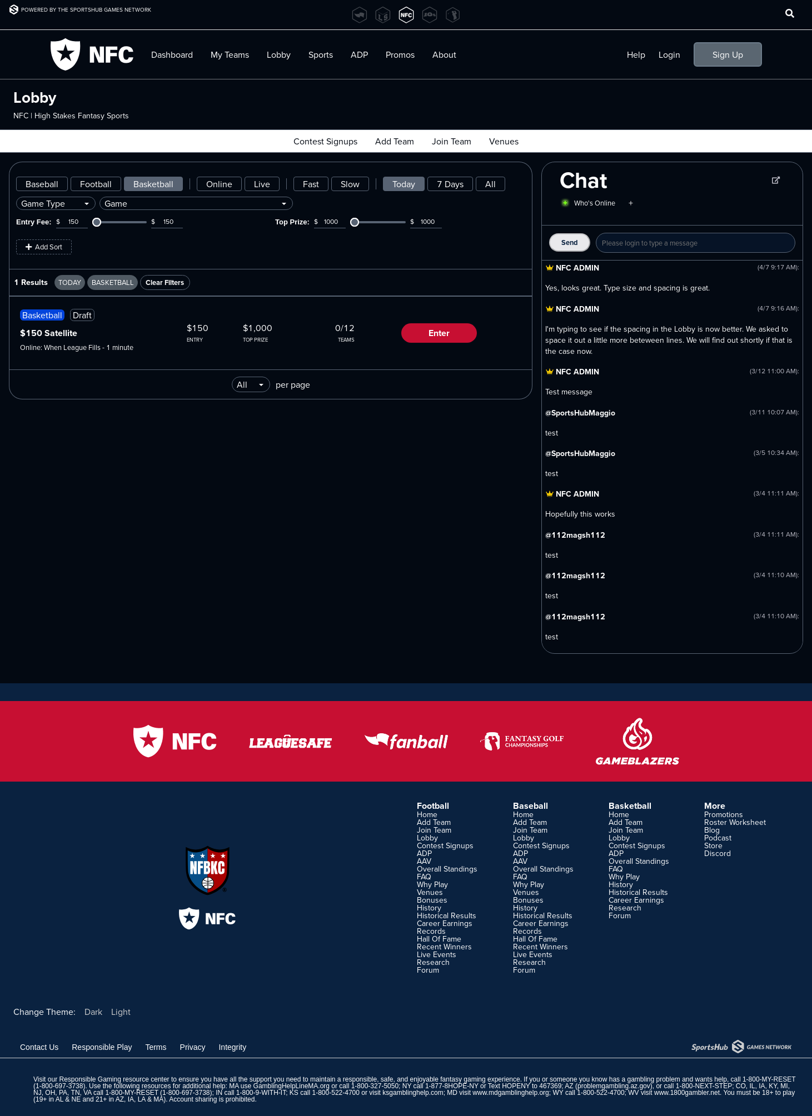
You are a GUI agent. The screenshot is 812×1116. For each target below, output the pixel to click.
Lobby (279, 54)
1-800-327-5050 (374, 1086)
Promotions (723, 814)
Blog (712, 829)
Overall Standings (447, 868)
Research (433, 962)
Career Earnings (444, 923)
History (429, 907)
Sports (320, 54)
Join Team (451, 141)
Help (636, 54)
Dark (93, 1011)
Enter (439, 333)
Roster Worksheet (735, 822)
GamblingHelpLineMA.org (291, 1086)
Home (427, 814)
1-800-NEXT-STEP (704, 1086)
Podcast (717, 837)
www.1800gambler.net (687, 1093)
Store (713, 845)
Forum (428, 969)
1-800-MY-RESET (769, 1079)
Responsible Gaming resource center (114, 1079)
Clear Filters (165, 282)
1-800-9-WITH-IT (261, 1093)
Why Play (432, 884)
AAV (424, 861)
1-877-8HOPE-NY (452, 1086)
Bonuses (432, 899)
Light (121, 1011)
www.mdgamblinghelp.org (510, 1093)
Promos (400, 54)
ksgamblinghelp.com (412, 1093)
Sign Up (728, 54)
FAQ (424, 876)
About (444, 54)
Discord (717, 853)
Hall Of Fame (439, 938)
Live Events (436, 954)
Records (431, 931)
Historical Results (446, 915)
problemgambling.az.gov (613, 1086)
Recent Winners (444, 946)
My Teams (230, 54)
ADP (359, 54)
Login (669, 54)
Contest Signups (325, 141)
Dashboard (172, 54)
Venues (504, 141)
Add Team (394, 141)
